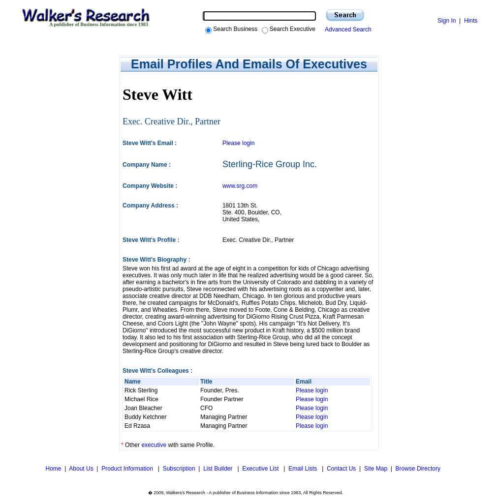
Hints (470, 20)
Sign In (446, 20)
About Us (81, 468)
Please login (238, 143)
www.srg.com (239, 185)
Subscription (179, 468)
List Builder (218, 468)
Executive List (261, 468)
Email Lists (303, 468)
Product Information (128, 468)
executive (153, 445)
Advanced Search (347, 29)
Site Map (375, 468)
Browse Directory (418, 468)
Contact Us (341, 468)
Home (52, 468)
